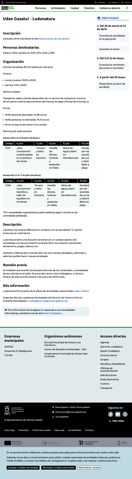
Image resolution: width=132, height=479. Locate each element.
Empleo (104, 390)
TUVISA (8, 386)
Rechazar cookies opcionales (58, 467)
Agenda (104, 373)
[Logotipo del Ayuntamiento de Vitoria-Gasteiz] (14, 441)
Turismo (104, 414)
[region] (46, 185)
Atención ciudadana (111, 377)
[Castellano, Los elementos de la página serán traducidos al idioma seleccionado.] (100, 2)
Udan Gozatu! (110, 18)
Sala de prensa (108, 405)
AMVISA (8, 377)
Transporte (106, 418)
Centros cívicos (108, 386)
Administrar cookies (89, 467)
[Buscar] (127, 8)
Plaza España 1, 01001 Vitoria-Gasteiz (72, 438)
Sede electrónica (109, 410)
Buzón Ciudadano (110, 381)
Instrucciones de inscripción (53, 69)
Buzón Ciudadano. (52, 343)
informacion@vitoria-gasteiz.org (70, 442)
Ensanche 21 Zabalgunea (18, 381)
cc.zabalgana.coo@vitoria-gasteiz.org (47, 331)
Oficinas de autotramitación (109, 400)
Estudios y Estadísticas (112, 394)
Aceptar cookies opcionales (23, 467)
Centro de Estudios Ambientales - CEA (65, 380)
